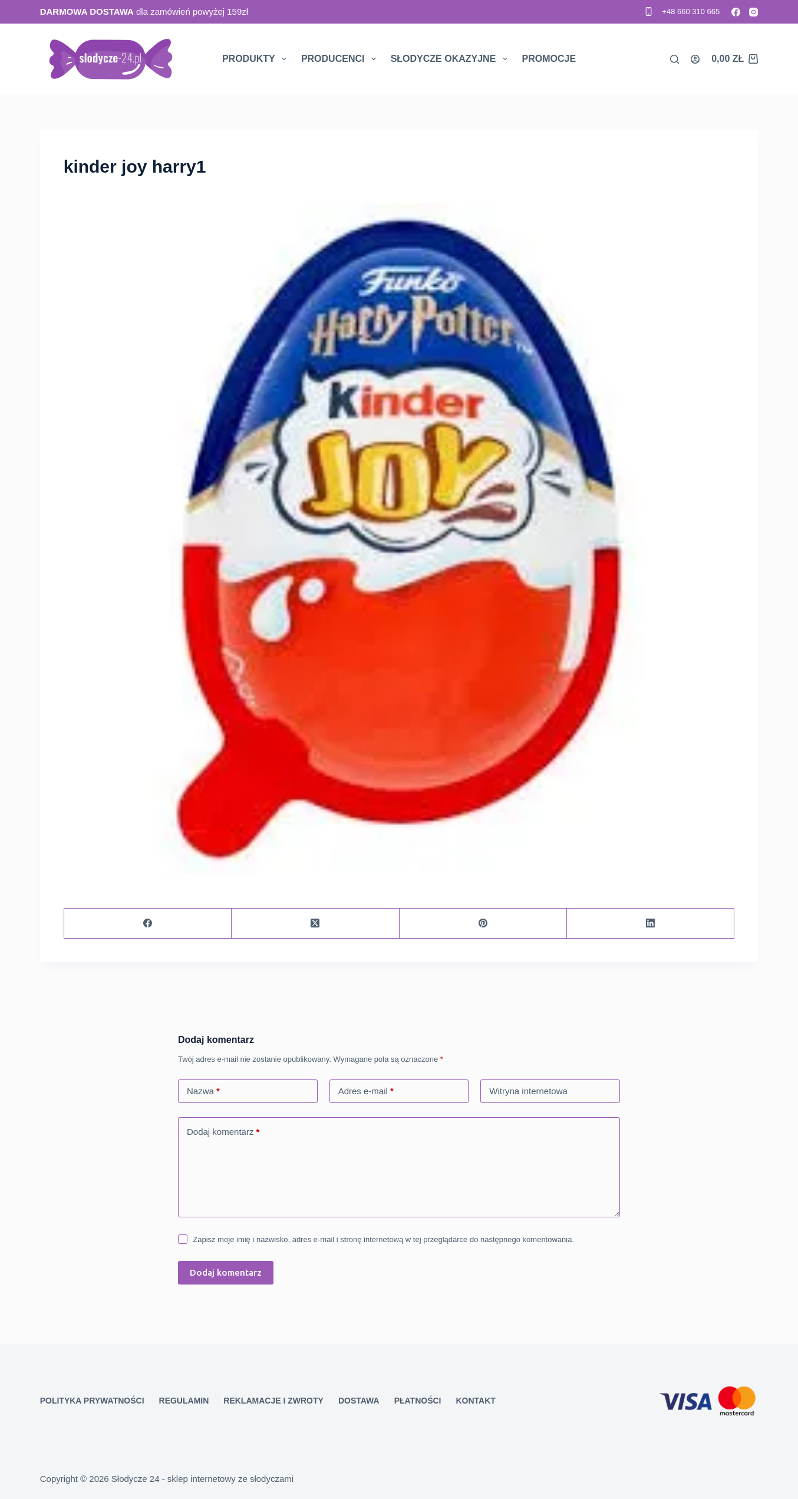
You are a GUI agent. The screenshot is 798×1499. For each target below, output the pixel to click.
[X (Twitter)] (315, 924)
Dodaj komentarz (223, 1132)
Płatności (417, 1400)
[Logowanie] (695, 59)
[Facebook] (735, 12)
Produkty (256, 59)
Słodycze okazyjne (451, 59)
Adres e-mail (366, 1091)
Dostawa (359, 1400)
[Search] (674, 59)
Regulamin (184, 1400)
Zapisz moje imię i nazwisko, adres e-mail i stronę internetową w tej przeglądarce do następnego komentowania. (383, 1239)
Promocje (549, 59)
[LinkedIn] (650, 924)
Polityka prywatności (92, 1400)
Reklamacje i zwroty (273, 1400)
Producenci (341, 59)
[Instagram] (753, 12)
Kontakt (475, 1400)
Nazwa (203, 1091)
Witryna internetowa (528, 1091)
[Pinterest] (483, 924)
